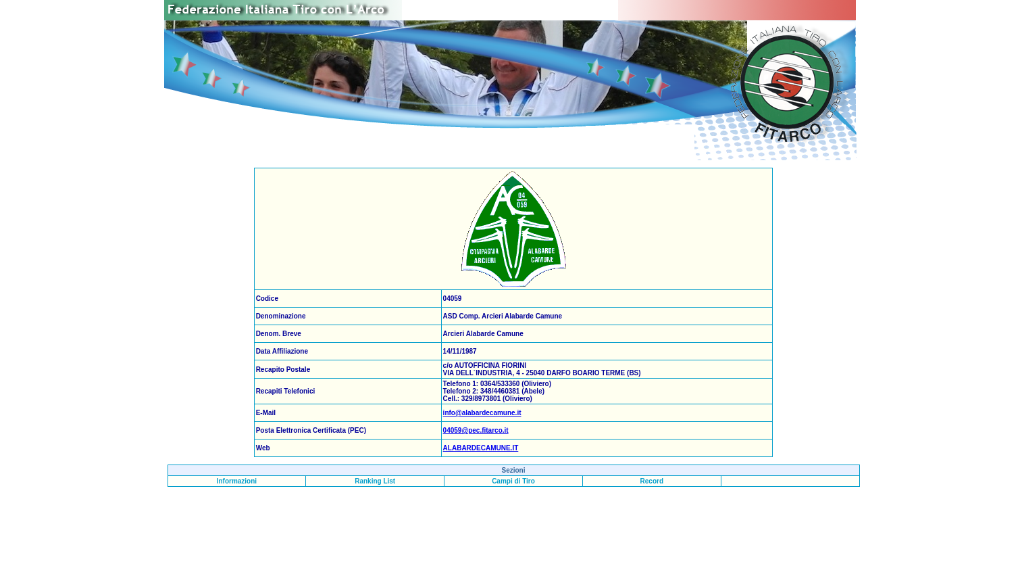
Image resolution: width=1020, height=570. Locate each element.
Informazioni (237, 481)
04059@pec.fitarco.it (476, 430)
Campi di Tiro (513, 481)
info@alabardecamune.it (482, 413)
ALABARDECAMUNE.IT (481, 448)
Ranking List (375, 481)
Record (651, 481)
